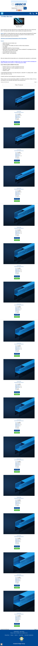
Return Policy (21, 635)
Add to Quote (17, 160)
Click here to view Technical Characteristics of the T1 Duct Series (14, 38)
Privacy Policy (7, 635)
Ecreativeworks (31, 635)
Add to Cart (17, 124)
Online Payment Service (21, 641)
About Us (16, 635)
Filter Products (19, 85)
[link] (16, 639)
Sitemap (12, 635)
